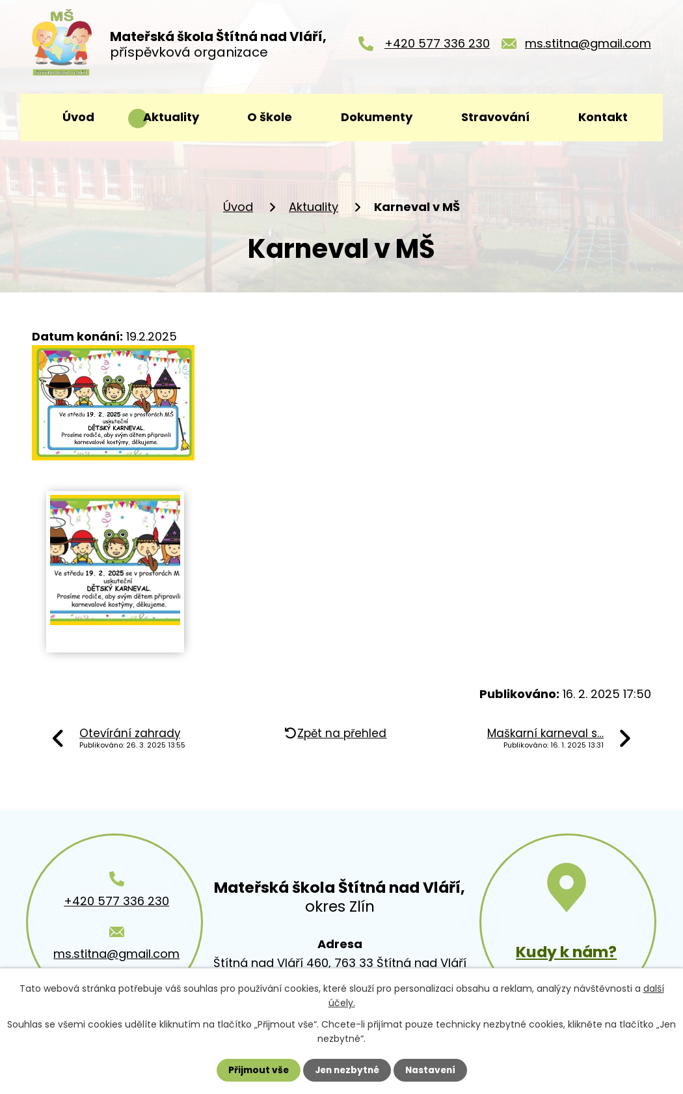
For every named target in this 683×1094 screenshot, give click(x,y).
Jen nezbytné (346, 1069)
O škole (269, 117)
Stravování (495, 117)
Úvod (78, 117)
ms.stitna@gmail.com (588, 46)
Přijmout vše (255, 1069)
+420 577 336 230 (437, 46)
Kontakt (603, 117)
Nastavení (433, 1069)
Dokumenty (376, 117)
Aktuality (171, 117)
